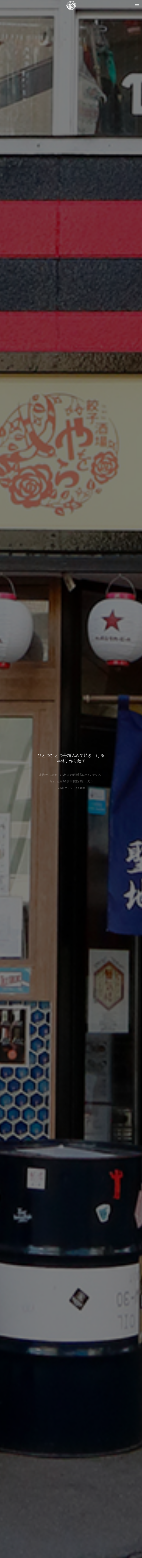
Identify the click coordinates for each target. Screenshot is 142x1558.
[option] (71, 779)
